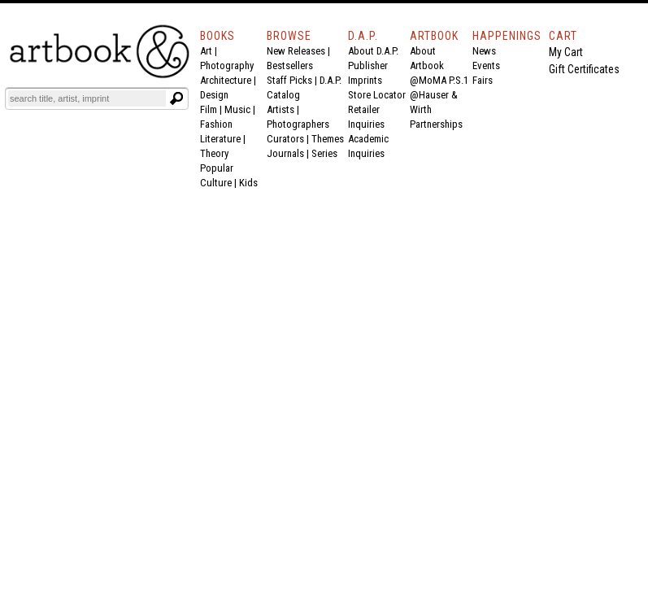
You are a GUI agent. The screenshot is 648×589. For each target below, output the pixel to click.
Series (324, 153)
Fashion (216, 124)
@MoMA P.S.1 (439, 80)
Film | (212, 109)
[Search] (87, 98)
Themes (327, 139)
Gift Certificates (584, 69)
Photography (227, 65)
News (484, 51)
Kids (248, 183)
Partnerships (436, 124)
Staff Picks (289, 80)
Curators (285, 139)
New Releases (296, 51)
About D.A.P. (373, 51)
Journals (285, 153)
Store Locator (377, 95)
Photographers (298, 124)
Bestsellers (290, 65)
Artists (280, 109)
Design (214, 95)
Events (486, 65)
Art (206, 51)
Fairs (482, 80)
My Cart (566, 52)
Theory (214, 153)
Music (237, 109)
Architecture (225, 80)
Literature (220, 139)
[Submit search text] (176, 98)
